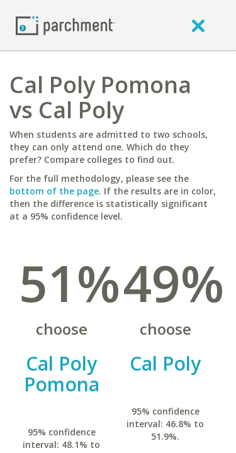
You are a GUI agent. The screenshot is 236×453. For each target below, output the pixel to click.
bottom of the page (54, 191)
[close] (198, 25)
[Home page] (65, 25)
